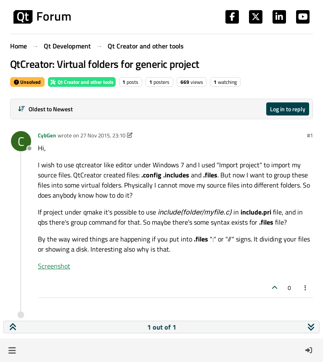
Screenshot (54, 266)
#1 (310, 135)
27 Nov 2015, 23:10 (102, 135)
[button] (12, 350)
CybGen (47, 135)
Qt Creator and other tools (82, 82)
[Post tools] (305, 287)
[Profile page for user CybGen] (21, 141)
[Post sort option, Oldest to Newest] (45, 108)
